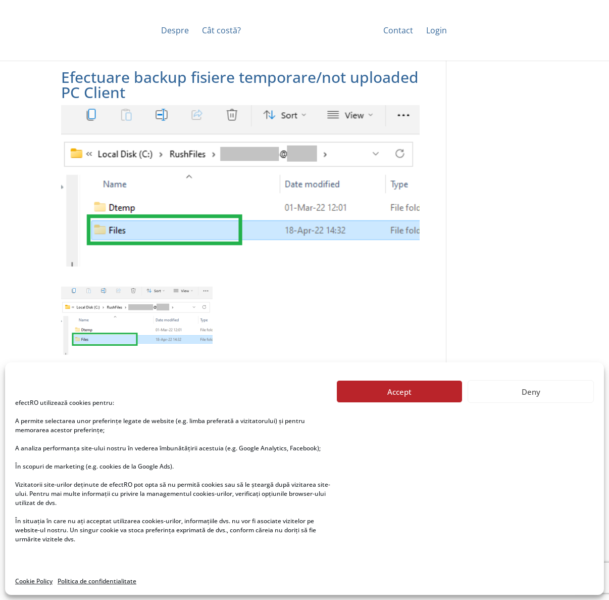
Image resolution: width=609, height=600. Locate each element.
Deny (531, 392)
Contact (398, 31)
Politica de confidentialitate (97, 581)
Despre (175, 31)
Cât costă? (221, 31)
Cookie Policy (34, 581)
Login (436, 31)
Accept (399, 392)
